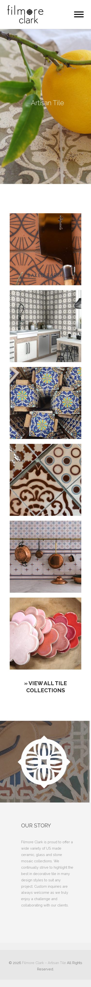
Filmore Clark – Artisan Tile (44, 963)
